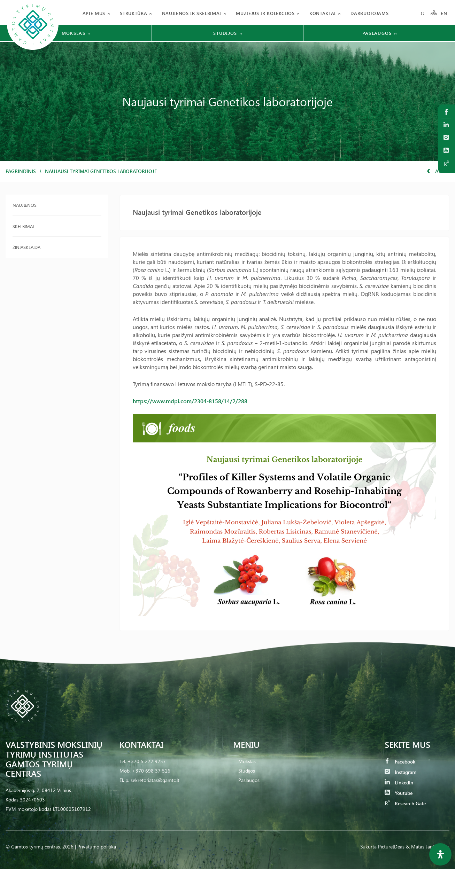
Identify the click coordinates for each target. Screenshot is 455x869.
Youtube (398, 793)
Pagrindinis (21, 171)
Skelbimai (23, 226)
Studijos (246, 770)
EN (444, 13)
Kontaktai (322, 13)
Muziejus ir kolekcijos (265, 13)
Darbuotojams (369, 13)
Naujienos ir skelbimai (191, 13)
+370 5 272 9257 (147, 761)
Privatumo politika (96, 846)
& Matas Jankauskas (427, 846)
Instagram (400, 772)
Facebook (400, 761)
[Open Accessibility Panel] (440, 854)
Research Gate (405, 803)
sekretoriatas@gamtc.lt (155, 780)
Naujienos (25, 205)
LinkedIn (399, 782)
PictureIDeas (391, 846)
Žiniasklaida (26, 247)
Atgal (438, 171)
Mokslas (247, 761)
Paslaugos (249, 780)
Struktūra (133, 13)
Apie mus (94, 13)
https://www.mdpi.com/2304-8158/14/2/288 (190, 401)
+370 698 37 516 (151, 770)
